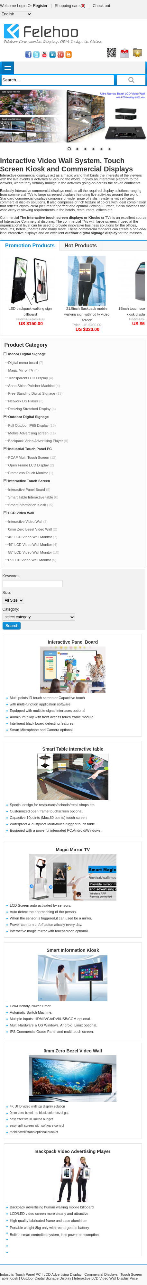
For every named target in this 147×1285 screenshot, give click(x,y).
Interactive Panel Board (29, 489)
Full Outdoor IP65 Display (32, 425)
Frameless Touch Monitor (30, 473)
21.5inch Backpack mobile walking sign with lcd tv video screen (87, 314)
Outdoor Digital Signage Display (46, 1278)
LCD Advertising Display (62, 1274)
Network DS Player (25, 401)
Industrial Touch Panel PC (30, 449)
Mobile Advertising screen (32, 433)
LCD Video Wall (21, 513)
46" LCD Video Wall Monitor (32, 537)
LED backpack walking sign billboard (30, 311)
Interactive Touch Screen (29, 481)
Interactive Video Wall (28, 521)
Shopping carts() (70, 6)
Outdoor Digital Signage (28, 417)
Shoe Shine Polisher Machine (34, 386)
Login (21, 6)
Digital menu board (25, 363)
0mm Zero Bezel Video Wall (32, 529)
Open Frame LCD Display (31, 465)
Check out (101, 6)
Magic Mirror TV (23, 370)
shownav (8, 68)
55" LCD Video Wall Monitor (34, 552)
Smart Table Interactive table (33, 497)
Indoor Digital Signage (27, 354)
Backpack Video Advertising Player (38, 441)
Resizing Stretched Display (32, 409)
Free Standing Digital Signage (35, 393)
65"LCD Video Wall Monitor (32, 560)
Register (40, 6)
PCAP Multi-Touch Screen (32, 457)
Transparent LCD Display (30, 378)
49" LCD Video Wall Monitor (32, 545)
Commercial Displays (100, 1274)
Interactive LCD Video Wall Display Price (106, 1278)
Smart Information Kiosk (30, 505)
